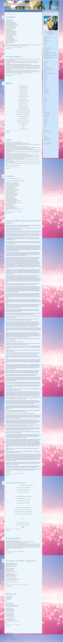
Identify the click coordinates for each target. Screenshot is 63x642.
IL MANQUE (10, 17)
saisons (18, 624)
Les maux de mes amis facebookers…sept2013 (49, 73)
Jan (3, 17)
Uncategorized (20, 47)
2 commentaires (8, 530)
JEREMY (9, 83)
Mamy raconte (45, 121)
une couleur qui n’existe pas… (16, 483)
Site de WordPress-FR (46, 140)
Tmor (44, 125)
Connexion (45, 136)
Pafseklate (45, 124)
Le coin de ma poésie (46, 115)
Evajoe (44, 51)
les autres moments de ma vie (21, 473)
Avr (3, 139)
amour (18, 130)
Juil (3, 482)
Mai (3, 593)
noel (44, 82)
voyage (44, 94)
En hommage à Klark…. (14, 538)
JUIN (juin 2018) (11, 594)
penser (44, 85)
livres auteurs (45, 76)
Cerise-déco (45, 100)
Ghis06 (44, 109)
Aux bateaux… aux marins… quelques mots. (21, 561)
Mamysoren (45, 122)
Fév (3, 83)
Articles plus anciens (9, 632)
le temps (8, 140)
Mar (3, 56)
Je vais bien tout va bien (46, 112)
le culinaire (45, 70)
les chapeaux (10, 176)
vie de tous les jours (46, 92)
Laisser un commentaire (9, 48)
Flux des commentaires (46, 139)
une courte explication (13, 56)
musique (45, 79)
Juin (3, 560)
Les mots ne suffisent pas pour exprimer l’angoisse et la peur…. (23, 222)
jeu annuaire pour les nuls (47, 67)
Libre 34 (45, 118)
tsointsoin (45, 127)
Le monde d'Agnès (18, 4)
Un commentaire (8, 168)
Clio (44, 103)
